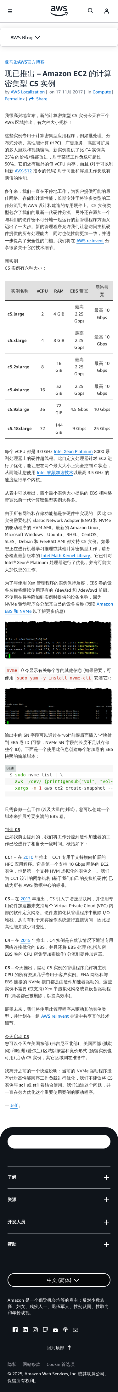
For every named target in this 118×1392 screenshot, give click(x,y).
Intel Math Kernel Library (65, 555)
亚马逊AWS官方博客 (25, 61)
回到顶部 (59, 1347)
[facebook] (15, 1330)
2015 (25, 940)
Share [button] (38, 98)
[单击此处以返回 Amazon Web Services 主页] (59, 11)
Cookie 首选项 (61, 1364)
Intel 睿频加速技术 (55, 472)
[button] (59, 37)
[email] (75, 1330)
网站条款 (31, 1364)
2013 (25, 898)
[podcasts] (65, 1330)
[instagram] (35, 1330)
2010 (28, 857)
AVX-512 (23, 170)
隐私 (12, 1364)
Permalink (15, 98)
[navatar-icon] (106, 11)
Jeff (14, 1105)
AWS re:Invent (90, 240)
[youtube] (55, 1330)
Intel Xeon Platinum (73, 451)
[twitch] (45, 1330)
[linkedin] (25, 1330)
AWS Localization (28, 91)
